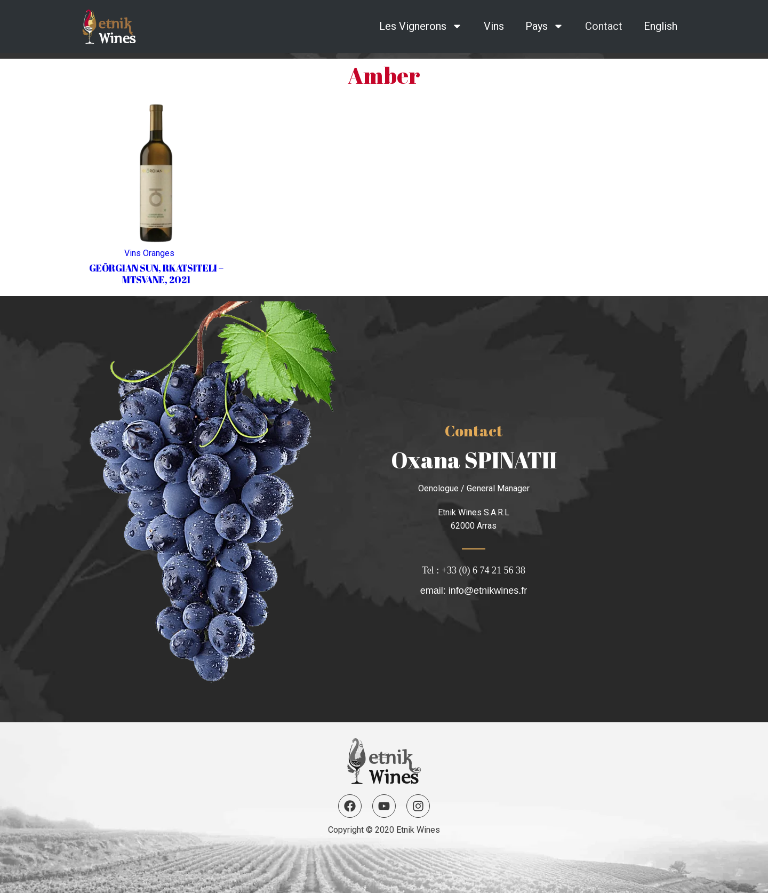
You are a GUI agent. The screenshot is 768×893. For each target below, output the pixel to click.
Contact (603, 26)
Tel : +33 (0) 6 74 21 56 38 (473, 570)
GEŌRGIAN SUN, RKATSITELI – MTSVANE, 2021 (156, 273)
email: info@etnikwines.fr (473, 590)
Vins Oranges (149, 253)
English (660, 26)
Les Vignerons (420, 26)
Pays (544, 26)
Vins (494, 26)
